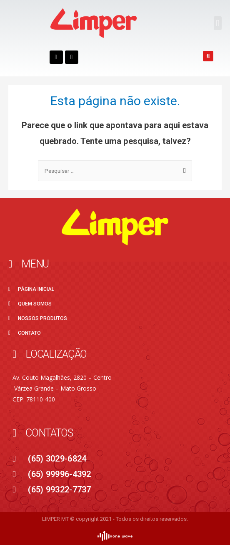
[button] (218, 23)
